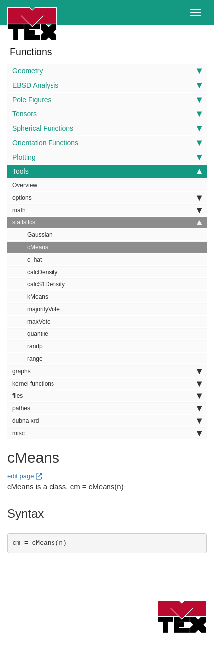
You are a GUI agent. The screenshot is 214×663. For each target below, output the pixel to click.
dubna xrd (107, 420)
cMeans (37, 247)
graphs (107, 371)
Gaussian (40, 234)
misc (107, 433)
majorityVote (43, 309)
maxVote (39, 321)
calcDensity (42, 272)
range (35, 358)
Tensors (107, 114)
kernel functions (107, 383)
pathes (107, 408)
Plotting (107, 157)
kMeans (37, 296)
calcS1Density (46, 284)
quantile (37, 334)
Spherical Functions (107, 128)
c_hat (34, 259)
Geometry (107, 71)
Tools (107, 171)
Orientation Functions (107, 143)
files (107, 395)
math (107, 210)
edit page (20, 476)
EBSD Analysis (107, 85)
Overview (24, 185)
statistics (107, 222)
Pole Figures (107, 100)
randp (35, 346)
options (107, 197)
